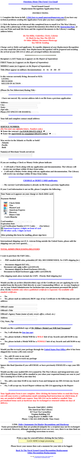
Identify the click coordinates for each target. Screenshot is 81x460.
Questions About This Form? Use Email (40, 2)
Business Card (50, 456)
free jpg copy (27, 332)
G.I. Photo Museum (37, 457)
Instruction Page (67, 27)
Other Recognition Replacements (42, 453)
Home (46, 456)
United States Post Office (55, 349)
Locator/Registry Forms (45, 457)
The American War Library (40, 456)
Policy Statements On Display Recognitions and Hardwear (43, 424)
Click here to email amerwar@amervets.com (45, 17)
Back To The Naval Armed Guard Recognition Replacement (42, 450)
